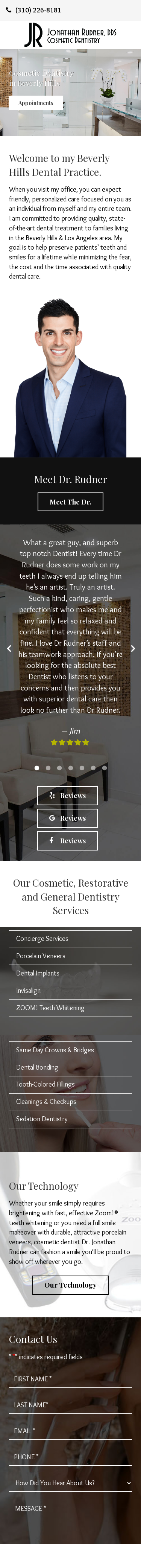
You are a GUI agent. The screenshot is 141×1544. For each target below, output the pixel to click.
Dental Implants (37, 973)
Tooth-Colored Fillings (45, 1084)
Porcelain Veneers (40, 956)
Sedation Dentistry (42, 1119)
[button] (9, 648)
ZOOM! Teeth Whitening (50, 1008)
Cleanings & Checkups (46, 1101)
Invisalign (28, 990)
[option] (70, 647)
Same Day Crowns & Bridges (55, 1050)
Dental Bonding (37, 1067)
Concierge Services (42, 938)
